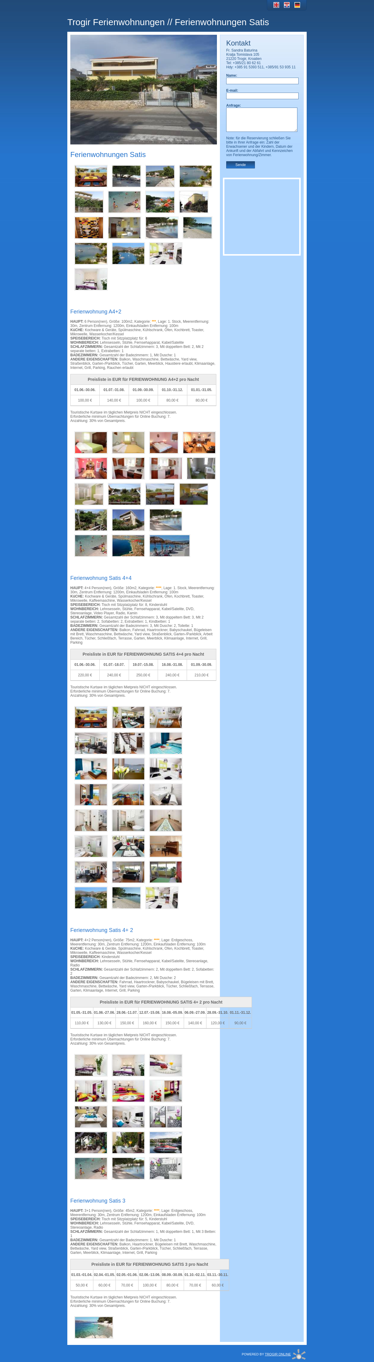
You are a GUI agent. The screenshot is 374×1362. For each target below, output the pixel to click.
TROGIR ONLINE (278, 1354)
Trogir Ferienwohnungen (116, 22)
